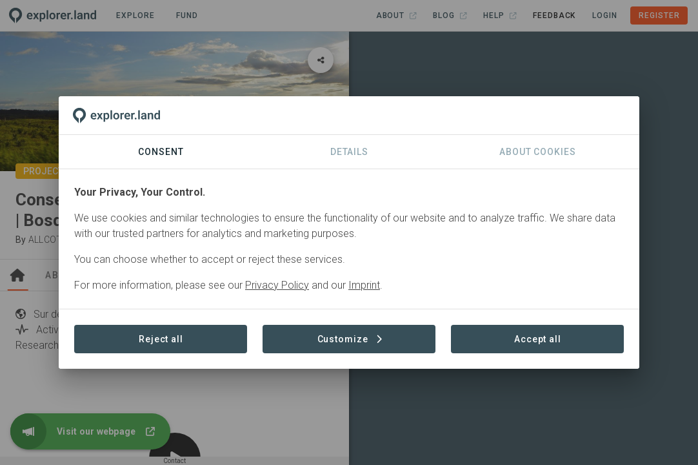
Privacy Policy (277, 285)
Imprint (364, 285)
